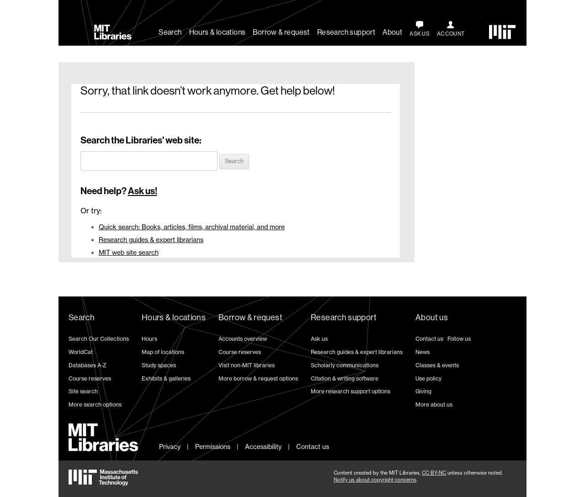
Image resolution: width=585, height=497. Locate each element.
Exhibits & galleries (166, 378)
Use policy (428, 378)
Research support (346, 32)
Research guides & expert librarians (151, 239)
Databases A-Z (87, 365)
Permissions (212, 446)
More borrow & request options (258, 378)
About (392, 32)
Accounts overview (242, 338)
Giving (423, 391)
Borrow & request (281, 32)
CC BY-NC (434, 473)
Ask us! (142, 190)
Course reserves (90, 378)
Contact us (429, 338)
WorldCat (81, 352)
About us (431, 317)
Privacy (170, 446)
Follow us (459, 338)
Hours (149, 338)
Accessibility (263, 446)
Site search (83, 391)
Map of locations (163, 352)
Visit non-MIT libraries (246, 365)
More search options (95, 404)
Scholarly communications (344, 365)
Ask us (319, 338)
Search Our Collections (99, 338)
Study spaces (159, 365)
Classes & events (437, 365)
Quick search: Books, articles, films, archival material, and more (192, 227)
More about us (433, 404)
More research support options (350, 391)
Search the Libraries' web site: (141, 140)
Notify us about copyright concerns (375, 479)
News (422, 352)
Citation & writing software (344, 378)
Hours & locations (217, 32)
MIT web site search (129, 252)
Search (170, 32)
